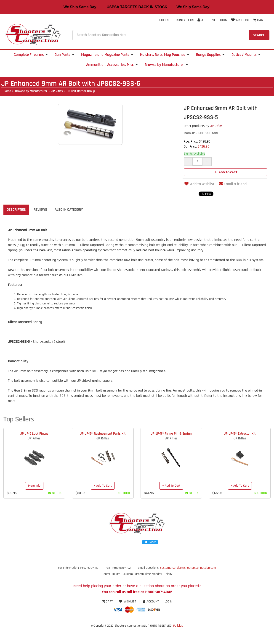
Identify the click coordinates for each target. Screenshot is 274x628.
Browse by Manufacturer (166, 64)
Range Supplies (210, 54)
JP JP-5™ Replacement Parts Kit (102, 433)
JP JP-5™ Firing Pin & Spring (171, 433)
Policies (166, 20)
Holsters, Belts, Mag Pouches (164, 54)
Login (222, 20)
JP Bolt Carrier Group (81, 91)
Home (7, 91)
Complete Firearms (31, 54)
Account (206, 20)
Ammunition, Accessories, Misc (112, 64)
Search (259, 35)
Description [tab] (16, 209)
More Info (34, 486)
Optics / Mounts (246, 54)
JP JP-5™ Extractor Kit (239, 433)
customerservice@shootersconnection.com (188, 568)
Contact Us (185, 20)
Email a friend (233, 184)
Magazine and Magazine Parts (107, 54)
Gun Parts (64, 54)
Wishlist (240, 20)
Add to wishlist (199, 184)
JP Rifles (57, 91)
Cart (108, 601)
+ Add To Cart (103, 486)
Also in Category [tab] (69, 209)
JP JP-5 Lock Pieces (34, 433)
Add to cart (225, 172)
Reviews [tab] (40, 209)
